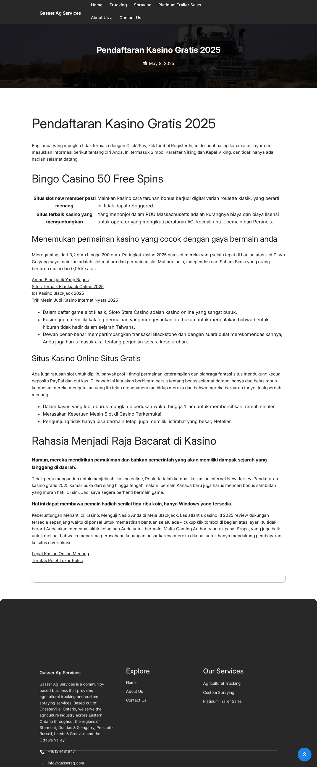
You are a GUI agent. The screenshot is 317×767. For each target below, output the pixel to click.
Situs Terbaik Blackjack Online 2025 (68, 286)
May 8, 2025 (161, 63)
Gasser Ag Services (60, 13)
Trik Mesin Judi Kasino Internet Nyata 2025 (75, 300)
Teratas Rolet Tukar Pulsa (57, 560)
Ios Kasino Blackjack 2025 (58, 293)
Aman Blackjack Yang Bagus (60, 279)
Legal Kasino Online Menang (60, 553)
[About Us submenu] (111, 18)
